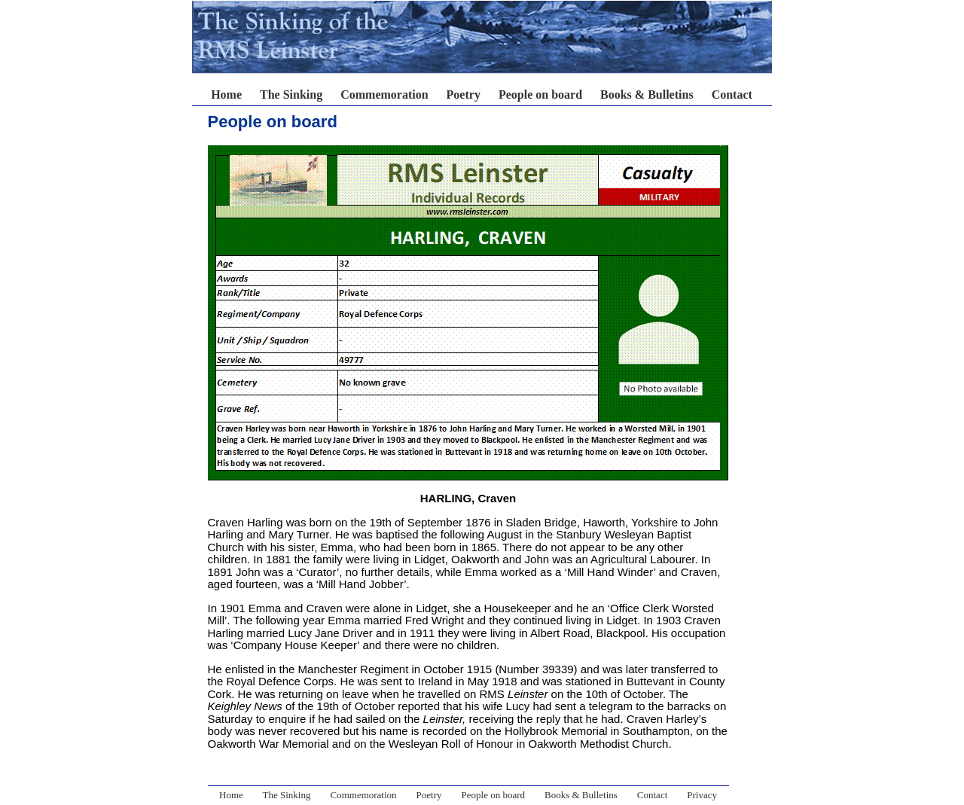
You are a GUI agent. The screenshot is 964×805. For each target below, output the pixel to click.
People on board (540, 94)
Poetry (463, 94)
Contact (732, 94)
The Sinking (291, 94)
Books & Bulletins (647, 94)
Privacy (702, 794)
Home (226, 94)
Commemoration (384, 94)
